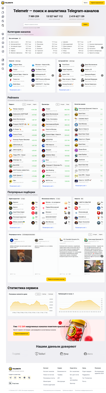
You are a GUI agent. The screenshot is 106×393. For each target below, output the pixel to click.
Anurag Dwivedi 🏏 (68, 84)
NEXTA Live (49, 180)
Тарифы (60, 375)
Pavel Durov (65, 64)
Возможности (61, 371)
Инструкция (61, 381)
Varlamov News (50, 155)
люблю (41, 239)
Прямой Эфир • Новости (20, 74)
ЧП (79, 207)
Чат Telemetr (3, 68)
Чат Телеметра (87, 378)
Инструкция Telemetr (3, 60)
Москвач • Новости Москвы (43, 64)
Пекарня (48, 150)
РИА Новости (50, 145)
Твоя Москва (83, 124)
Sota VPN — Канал (84, 175)
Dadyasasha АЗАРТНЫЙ (20, 114)
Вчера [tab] (67, 104)
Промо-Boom (83, 149)
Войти (85, 2)
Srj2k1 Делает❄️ (18, 175)
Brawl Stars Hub (83, 165)
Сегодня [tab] (29, 104)
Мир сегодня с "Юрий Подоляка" (70, 79)
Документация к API (3, 64)
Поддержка (86, 375)
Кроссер (72, 383)
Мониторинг (3, 38)
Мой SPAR (16, 165)
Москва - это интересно (53, 202)
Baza (47, 160)
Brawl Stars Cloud (84, 170)
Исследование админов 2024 (99, 372)
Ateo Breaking (50, 170)
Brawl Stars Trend (84, 134)
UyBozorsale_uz (17, 145)
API (58, 378)
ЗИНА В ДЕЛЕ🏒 (18, 150)
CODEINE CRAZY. (84, 119)
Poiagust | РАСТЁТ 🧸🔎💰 (21, 124)
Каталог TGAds (3, 34)
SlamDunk (82, 159)
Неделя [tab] (34, 104)
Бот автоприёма (74, 379)
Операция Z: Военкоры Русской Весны (55, 165)
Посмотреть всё (15, 90)
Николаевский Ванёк (52, 124)
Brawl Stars (82, 113)
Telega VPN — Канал (19, 155)
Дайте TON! (65, 74)
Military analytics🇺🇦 (19, 222)
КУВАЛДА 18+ (17, 160)
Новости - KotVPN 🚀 (85, 180)
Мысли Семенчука (90, 84)
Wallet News (16, 84)
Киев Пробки (83, 154)
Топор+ (15, 69)
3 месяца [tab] (44, 294)
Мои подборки (3, 12)
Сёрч (14, 180)
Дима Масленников (91, 64)
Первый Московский (52, 207)
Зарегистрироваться (97, 2)
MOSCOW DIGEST (51, 217)
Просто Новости (84, 129)
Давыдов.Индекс (90, 74)
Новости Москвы (51, 129)
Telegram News (17, 64)
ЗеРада (48, 175)
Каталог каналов (3, 8)
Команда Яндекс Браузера (21, 139)
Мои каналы (3, 16)
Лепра (16, 239)
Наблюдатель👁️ (40, 74)
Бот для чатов (74, 375)
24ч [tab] (24, 104)
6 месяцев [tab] (50, 294)
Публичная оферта (68, 390)
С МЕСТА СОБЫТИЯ (85, 202)
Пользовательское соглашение (52, 390)
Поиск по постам (48, 375)
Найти (85, 24)
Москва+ (48, 212)
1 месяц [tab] (38, 294)
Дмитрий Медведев (91, 79)
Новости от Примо (84, 139)
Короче (15, 207)
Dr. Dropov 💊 (17, 129)
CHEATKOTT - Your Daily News (43, 84)
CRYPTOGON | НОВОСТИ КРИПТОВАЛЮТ (22, 170)
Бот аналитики (3, 51)
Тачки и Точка (17, 134)
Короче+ (15, 202)
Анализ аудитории (3, 47)
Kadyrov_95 (88, 69)
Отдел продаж (86, 371)
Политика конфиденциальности (84, 390)
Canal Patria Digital (18, 212)
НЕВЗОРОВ (49, 139)
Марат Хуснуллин (84, 222)
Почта (84, 381)
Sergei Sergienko (67, 69)
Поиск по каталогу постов (56, 279)
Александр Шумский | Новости (88, 108)
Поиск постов (3, 21)
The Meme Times (40, 69)
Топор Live (16, 79)
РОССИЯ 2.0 (82, 217)
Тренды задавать (18, 109)
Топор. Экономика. (52, 119)
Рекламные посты (3, 25)
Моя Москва (50, 222)
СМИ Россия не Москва (42, 79)
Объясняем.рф (83, 212)
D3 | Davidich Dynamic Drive (72, 239)
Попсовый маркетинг (19, 217)
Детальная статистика (3, 42)
